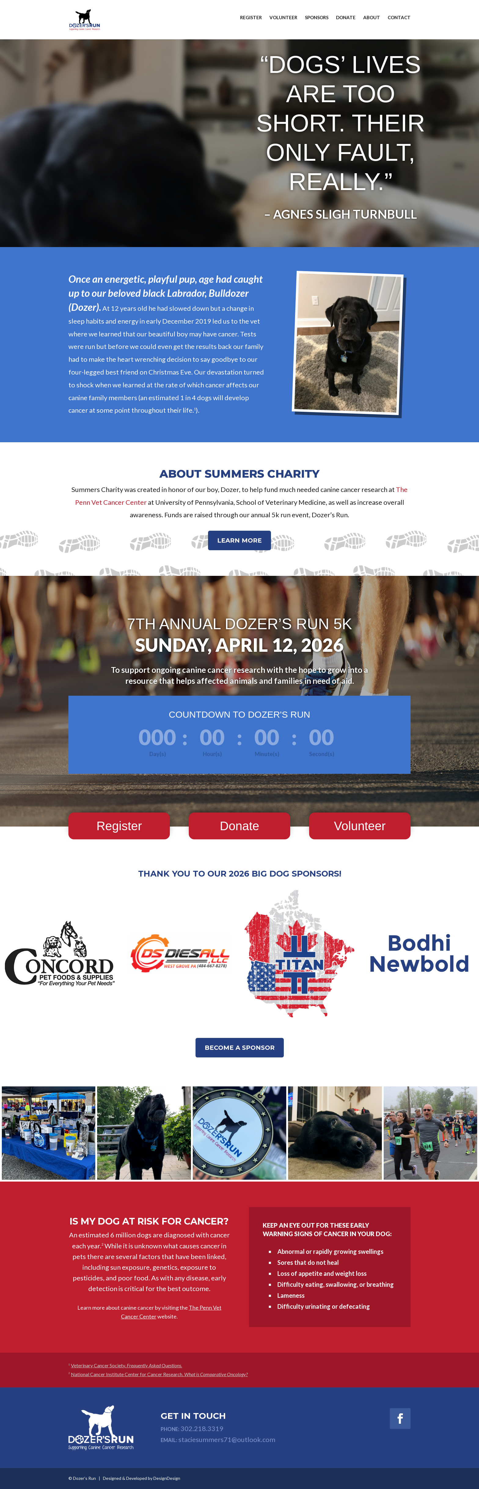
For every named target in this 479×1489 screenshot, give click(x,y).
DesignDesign (166, 1478)
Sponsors (316, 22)
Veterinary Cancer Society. (126, 1365)
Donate (346, 22)
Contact (399, 22)
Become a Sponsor (240, 1047)
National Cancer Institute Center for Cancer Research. (159, 1374)
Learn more (239, 540)
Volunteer (283, 22)
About (371, 22)
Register (251, 22)
